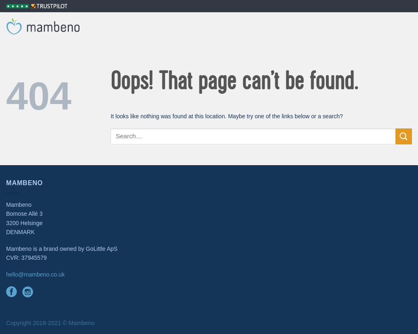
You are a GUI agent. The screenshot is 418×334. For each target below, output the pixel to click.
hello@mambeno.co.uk (35, 274)
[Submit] (404, 136)
